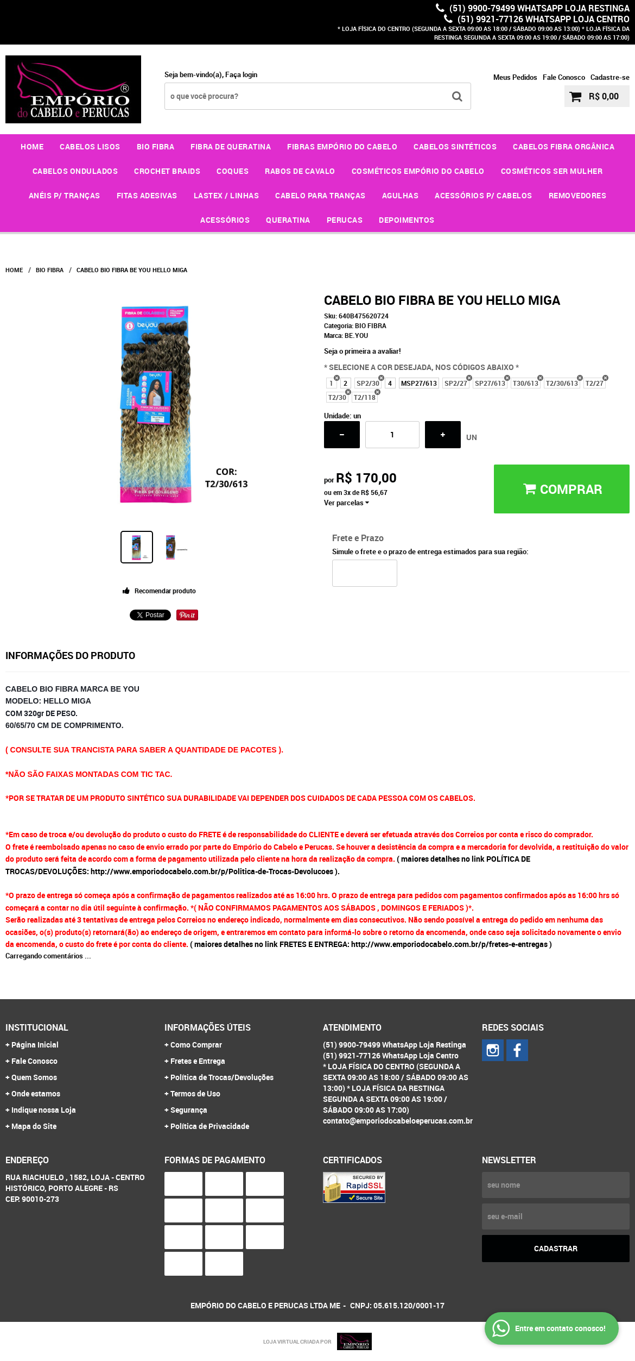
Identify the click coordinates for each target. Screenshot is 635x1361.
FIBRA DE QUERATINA (230, 146)
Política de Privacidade (209, 1126)
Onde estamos (35, 1093)
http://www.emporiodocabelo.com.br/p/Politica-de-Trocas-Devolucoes (212, 871)
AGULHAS (400, 195)
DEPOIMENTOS (407, 220)
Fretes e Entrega (197, 1061)
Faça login (241, 74)
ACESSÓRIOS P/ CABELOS (483, 195)
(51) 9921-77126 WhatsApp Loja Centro (542, 19)
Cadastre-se (610, 77)
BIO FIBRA (156, 146)
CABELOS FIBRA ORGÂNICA (563, 146)
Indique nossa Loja (43, 1110)
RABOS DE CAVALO (300, 171)
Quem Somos (34, 1077)
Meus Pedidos (515, 77)
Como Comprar (196, 1044)
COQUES (233, 171)
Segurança (188, 1110)
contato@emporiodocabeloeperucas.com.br (398, 1120)
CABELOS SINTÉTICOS (455, 146)
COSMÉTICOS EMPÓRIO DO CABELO (418, 171)
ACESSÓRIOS (225, 220)
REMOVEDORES (578, 195)
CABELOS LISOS (90, 146)
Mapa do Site (33, 1126)
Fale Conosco (564, 77)
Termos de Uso (195, 1093)
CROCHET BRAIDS (167, 171)
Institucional (36, 1027)
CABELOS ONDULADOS (75, 171)
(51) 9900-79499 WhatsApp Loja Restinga (538, 8)
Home (32, 146)
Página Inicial (35, 1044)
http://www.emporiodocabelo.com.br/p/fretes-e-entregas (449, 944)
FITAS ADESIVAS (147, 195)
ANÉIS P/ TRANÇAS (64, 195)
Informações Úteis (207, 1027)
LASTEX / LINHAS (226, 195)
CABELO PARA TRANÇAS (320, 195)
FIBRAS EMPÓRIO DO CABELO (342, 146)
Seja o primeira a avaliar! (362, 351)
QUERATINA (288, 220)
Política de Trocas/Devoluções (222, 1077)
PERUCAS (345, 220)
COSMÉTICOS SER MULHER (552, 171)
